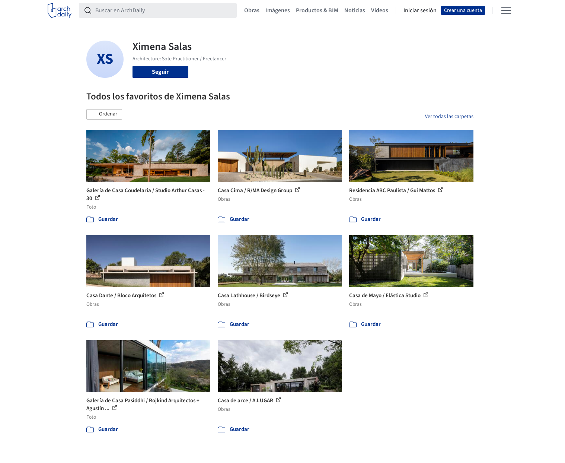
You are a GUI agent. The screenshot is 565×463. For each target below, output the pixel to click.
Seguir (160, 72)
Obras (251, 10)
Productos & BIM (317, 10)
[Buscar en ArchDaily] (163, 10)
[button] (104, 114)
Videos (379, 10)
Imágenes (277, 10)
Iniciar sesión (420, 10)
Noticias (354, 10)
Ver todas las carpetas (449, 116)
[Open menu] (506, 10)
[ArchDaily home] (59, 10)
